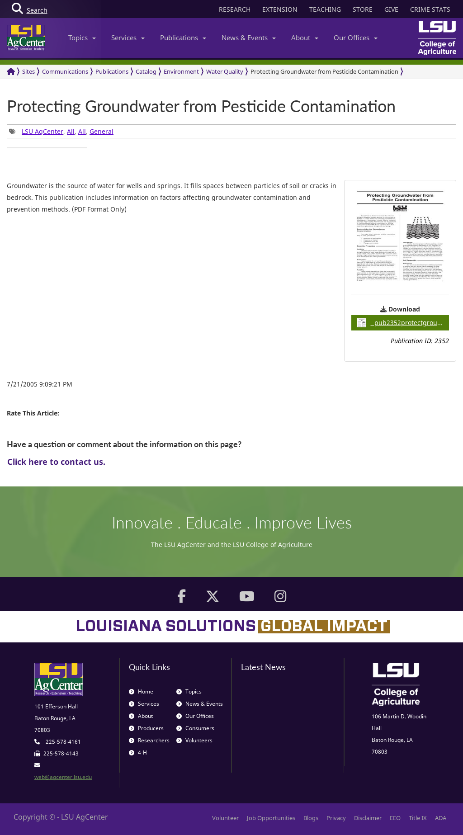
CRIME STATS (430, 9)
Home (141, 691)
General (101, 131)
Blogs (310, 818)
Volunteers (194, 740)
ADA (440, 818)
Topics (82, 37)
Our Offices (356, 37)
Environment (181, 71)
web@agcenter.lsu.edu (63, 777)
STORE (363, 9)
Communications (65, 71)
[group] (47, 147)
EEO (395, 818)
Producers (146, 728)
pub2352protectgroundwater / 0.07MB (403, 322)
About (304, 37)
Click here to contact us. (56, 461)
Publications (183, 37)
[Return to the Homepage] (11, 71)
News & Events (249, 37)
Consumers (195, 728)
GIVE (391, 9)
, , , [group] (61, 131)
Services (128, 37)
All (71, 131)
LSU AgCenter (42, 131)
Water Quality (224, 71)
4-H (138, 752)
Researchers (149, 740)
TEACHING (325, 9)
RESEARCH (234, 9)
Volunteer (225, 818)
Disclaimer (368, 818)
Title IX (418, 818)
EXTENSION (280, 9)
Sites (28, 71)
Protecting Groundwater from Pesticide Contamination (324, 71)
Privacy (336, 818)
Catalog (146, 71)
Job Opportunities (271, 818)
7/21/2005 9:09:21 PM (39, 384)
